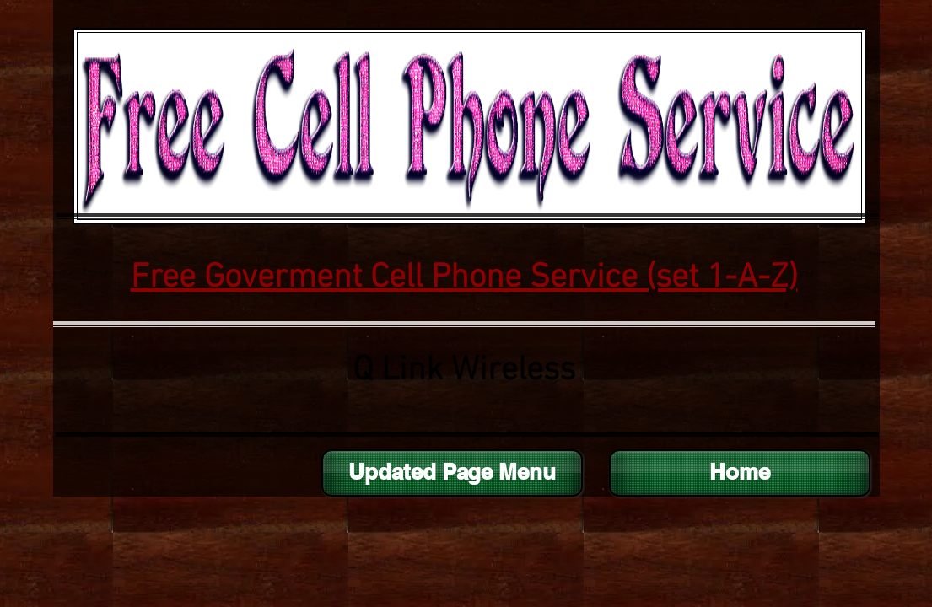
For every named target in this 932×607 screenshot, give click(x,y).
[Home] (739, 473)
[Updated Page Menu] (452, 473)
